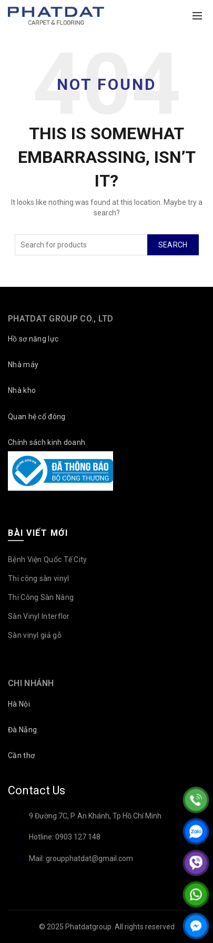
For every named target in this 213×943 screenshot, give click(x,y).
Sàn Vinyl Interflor (39, 616)
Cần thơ (21, 755)
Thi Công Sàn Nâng (41, 597)
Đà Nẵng (22, 730)
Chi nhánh (31, 683)
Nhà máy (23, 364)
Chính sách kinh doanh (46, 442)
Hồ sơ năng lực (33, 339)
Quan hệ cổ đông (37, 416)
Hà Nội (19, 704)
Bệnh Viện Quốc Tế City (47, 559)
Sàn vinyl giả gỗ (35, 635)
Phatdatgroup (88, 927)
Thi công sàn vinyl (38, 578)
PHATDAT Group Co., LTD (61, 319)
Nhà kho (22, 390)
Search (173, 245)
